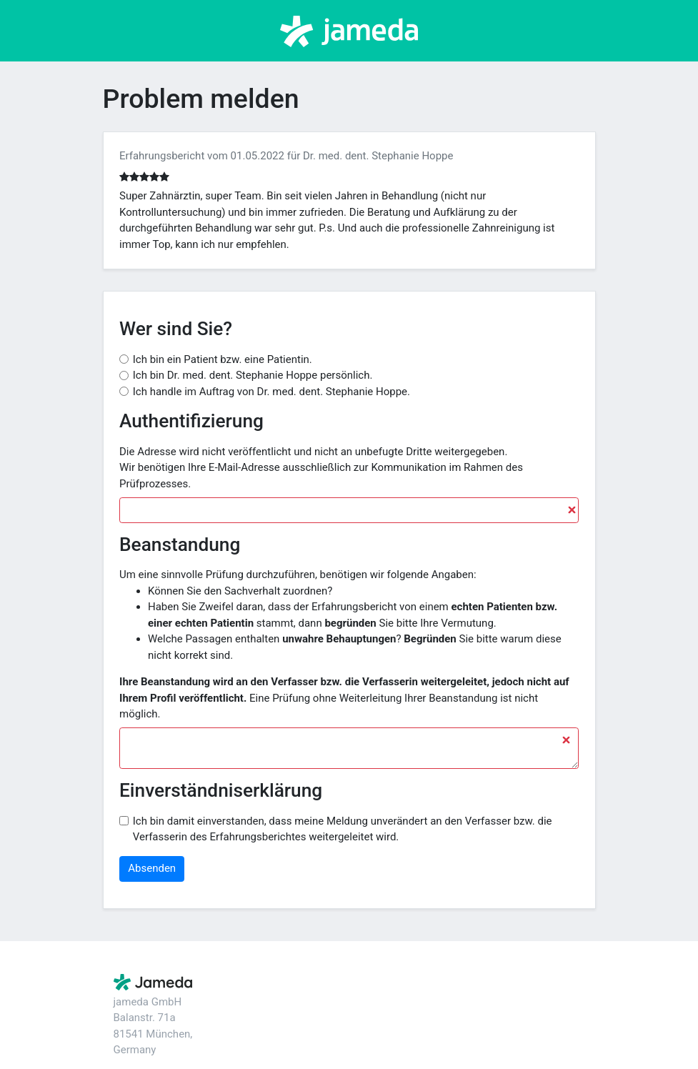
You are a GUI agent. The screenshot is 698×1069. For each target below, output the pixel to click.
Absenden (152, 868)
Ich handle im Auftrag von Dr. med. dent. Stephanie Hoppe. (271, 391)
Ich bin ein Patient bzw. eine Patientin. (222, 359)
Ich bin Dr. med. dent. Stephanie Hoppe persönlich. (253, 375)
